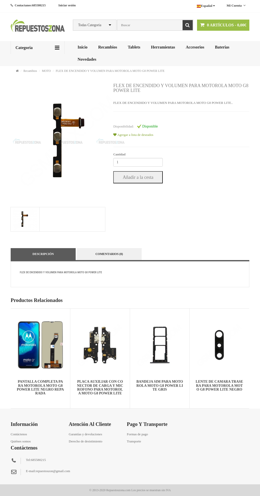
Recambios (107, 47)
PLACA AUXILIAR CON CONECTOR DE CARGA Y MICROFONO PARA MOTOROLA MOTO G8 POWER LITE (100, 387)
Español (206, 6)
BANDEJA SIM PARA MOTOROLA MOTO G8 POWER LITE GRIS (159, 385)
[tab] (25, 219)
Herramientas (163, 47)
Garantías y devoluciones (85, 434)
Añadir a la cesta (138, 177)
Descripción (43, 254)
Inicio (83, 47)
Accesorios (195, 47)
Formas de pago (137, 434)
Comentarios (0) (109, 254)
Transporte (134, 441)
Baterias (222, 47)
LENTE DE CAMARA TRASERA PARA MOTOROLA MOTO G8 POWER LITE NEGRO (219, 385)
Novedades (87, 59)
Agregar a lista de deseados (133, 135)
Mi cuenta (236, 5)
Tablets (134, 47)
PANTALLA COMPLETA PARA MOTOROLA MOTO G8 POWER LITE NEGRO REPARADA (40, 387)
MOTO (46, 71)
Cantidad (119, 154)
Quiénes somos (21, 441)
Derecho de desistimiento (85, 441)
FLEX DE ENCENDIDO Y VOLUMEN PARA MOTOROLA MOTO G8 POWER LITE (110, 71)
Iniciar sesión (67, 5)
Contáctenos (19, 434)
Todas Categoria (89, 25)
